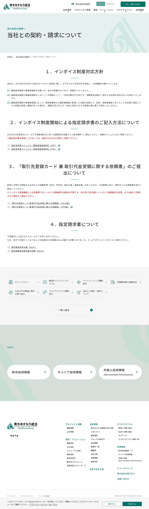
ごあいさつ (95, 436)
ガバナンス (122, 440)
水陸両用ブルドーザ (76, 470)
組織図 (93, 455)
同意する (132, 503)
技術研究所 (71, 462)
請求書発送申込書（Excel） (24, 247)
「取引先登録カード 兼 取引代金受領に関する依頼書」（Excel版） (41, 203)
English (109, 4)
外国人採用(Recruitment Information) (130, 463)
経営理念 (94, 440)
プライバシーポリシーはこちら (43, 504)
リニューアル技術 (74, 455)
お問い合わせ (123, 483)
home (9, 56)
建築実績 (70, 432)
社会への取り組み (125, 436)
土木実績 (70, 436)
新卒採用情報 (125, 455)
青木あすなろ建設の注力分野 (102, 432)
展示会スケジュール (74, 466)
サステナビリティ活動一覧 (128, 444)
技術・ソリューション (76, 443)
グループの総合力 (98, 444)
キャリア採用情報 (125, 459)
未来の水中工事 (97, 473)
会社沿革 (94, 458)
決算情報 (94, 462)
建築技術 (70, 448)
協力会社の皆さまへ (126, 478)
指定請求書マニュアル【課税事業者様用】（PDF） (34, 145)
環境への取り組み (125, 432)
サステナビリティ (125, 428)
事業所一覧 (95, 451)
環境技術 (70, 459)
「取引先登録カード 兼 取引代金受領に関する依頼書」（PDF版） (40, 206)
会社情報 (94, 428)
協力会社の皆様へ (77, 4)
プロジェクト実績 (89, 9)
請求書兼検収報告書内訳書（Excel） (28, 250)
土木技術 (70, 451)
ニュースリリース (125, 472)
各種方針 (94, 466)
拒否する (111, 503)
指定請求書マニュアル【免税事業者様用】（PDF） (34, 149)
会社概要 (94, 447)
